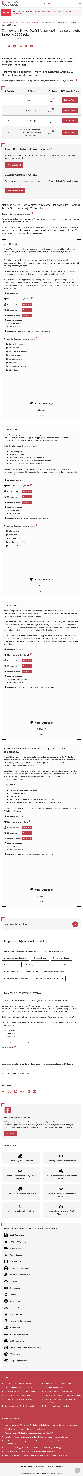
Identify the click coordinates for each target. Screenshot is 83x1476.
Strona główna (7, 23)
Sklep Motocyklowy (18, 1242)
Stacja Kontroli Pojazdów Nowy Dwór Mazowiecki (59, 1400)
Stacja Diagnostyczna (18, 1360)
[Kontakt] (48, 3)
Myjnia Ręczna (16, 1314)
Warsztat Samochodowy (20, 1275)
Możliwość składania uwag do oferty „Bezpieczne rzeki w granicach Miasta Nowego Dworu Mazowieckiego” (42, 1442)
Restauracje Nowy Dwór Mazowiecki (20, 1406)
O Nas (30, 1466)
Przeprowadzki (16, 1248)
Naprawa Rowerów (17, 1308)
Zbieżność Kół (15, 1261)
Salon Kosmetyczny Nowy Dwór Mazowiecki (62, 1395)
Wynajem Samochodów (19, 1268)
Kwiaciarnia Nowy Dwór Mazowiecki (59, 1387)
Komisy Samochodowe (19, 1334)
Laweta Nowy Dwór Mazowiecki (21, 1160)
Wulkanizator (15, 1354)
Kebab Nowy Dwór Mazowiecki (57, 1406)
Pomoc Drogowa (16, 1255)
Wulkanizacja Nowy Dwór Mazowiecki (20, 1399)
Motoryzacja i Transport (30, 23)
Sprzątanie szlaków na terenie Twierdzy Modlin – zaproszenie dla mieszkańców (37, 1437)
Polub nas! (10, 1133)
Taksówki (13, 1281)
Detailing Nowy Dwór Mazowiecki (62, 1160)
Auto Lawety (15, 1327)
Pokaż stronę (27, 310)
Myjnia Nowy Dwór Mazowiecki (21, 1211)
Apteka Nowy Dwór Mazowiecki (57, 1383)
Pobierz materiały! (15, 190)
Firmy (17, 23)
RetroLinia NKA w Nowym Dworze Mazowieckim (25, 1429)
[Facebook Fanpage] (44, 3)
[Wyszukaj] (53, 4)
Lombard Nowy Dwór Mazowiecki (18, 1387)
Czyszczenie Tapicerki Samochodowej (25, 1347)
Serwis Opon (15, 1301)
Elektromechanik (17, 1341)
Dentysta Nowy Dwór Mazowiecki (19, 1383)
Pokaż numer (27, 315)
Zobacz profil (27, 304)
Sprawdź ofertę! (14, 165)
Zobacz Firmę (69, 100)
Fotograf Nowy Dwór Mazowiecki (58, 1391)
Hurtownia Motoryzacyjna (20, 1321)
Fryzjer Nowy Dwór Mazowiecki (18, 1395)
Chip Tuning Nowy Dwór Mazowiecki (21, 1193)
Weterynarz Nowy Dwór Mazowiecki (20, 1391)
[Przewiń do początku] (77, 1470)
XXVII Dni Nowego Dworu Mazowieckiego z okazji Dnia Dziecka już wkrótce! (36, 1455)
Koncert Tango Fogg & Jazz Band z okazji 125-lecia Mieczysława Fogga (33, 1447)
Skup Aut (13, 1294)
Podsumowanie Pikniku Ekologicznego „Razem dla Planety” (29, 1433)
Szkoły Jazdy (15, 1288)
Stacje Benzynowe (17, 1235)
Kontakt (22, 1466)
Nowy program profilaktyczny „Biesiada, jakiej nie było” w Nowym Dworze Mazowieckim (41, 1425)
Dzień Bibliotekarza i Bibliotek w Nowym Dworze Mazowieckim (30, 1451)
